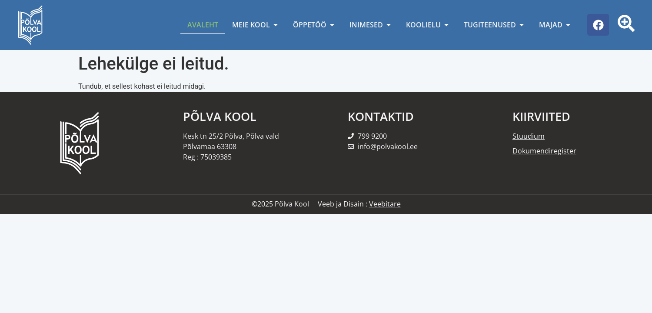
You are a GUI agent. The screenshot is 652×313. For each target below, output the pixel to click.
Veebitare (385, 204)
